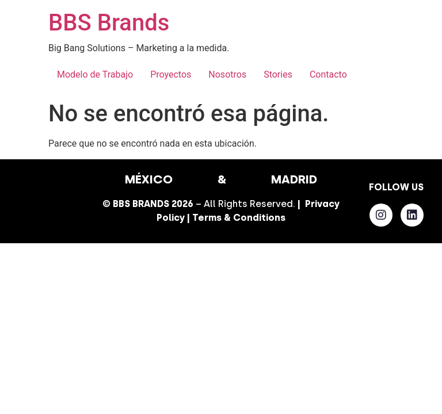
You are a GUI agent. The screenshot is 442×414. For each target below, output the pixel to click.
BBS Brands (108, 22)
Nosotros (227, 74)
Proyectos (170, 74)
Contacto (328, 74)
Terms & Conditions (238, 217)
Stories (278, 74)
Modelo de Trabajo (95, 74)
